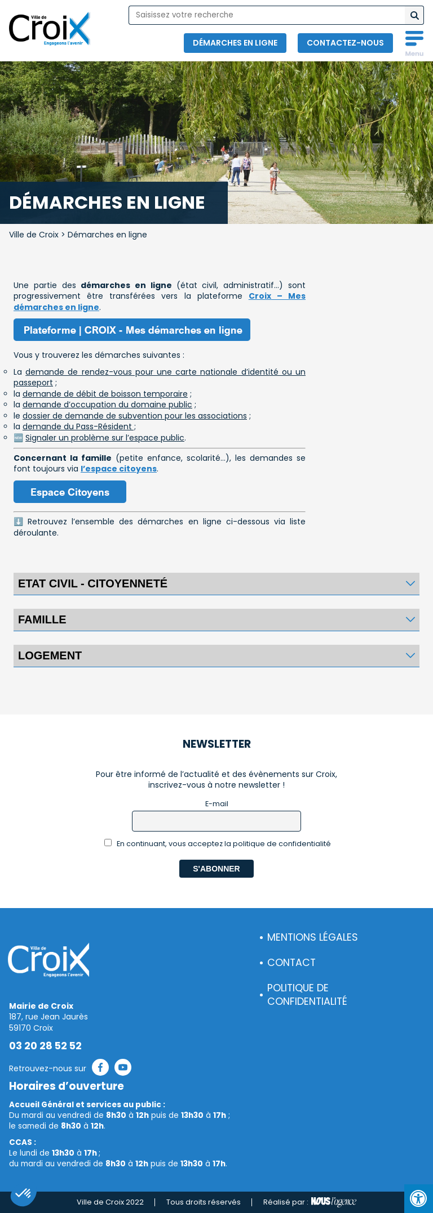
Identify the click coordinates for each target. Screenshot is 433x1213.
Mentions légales (312, 937)
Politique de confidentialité (307, 995)
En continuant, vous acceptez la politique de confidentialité (218, 843)
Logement (50, 655)
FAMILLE (42, 619)
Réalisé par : (309, 1202)
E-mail (216, 803)
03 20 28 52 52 (45, 1046)
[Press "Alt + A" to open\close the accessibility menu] (418, 1198)
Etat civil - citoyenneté (92, 583)
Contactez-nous (345, 42)
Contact (291, 962)
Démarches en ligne (235, 42)
